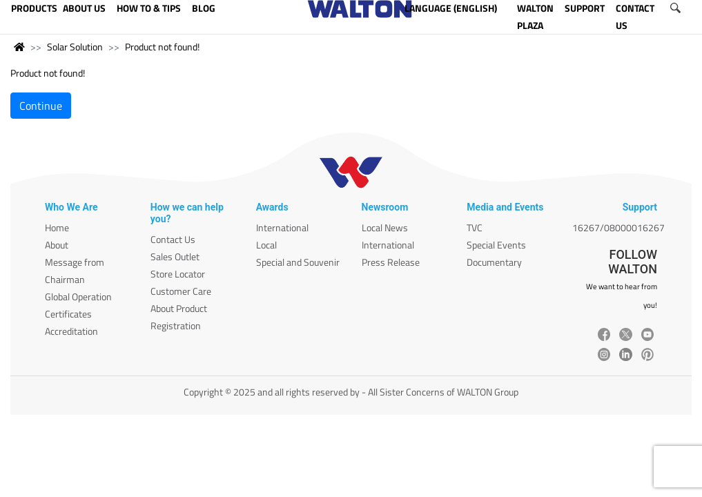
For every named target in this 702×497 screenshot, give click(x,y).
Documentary (494, 262)
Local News (385, 227)
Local (266, 244)
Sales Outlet (174, 256)
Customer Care (180, 291)
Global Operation (78, 296)
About (56, 244)
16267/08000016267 (618, 227)
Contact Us (172, 239)
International (282, 227)
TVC (474, 227)
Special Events (496, 244)
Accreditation (71, 331)
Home (57, 227)
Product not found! (162, 46)
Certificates (68, 313)
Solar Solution (75, 46)
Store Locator (177, 273)
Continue (40, 105)
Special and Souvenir (298, 262)
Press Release (391, 262)
